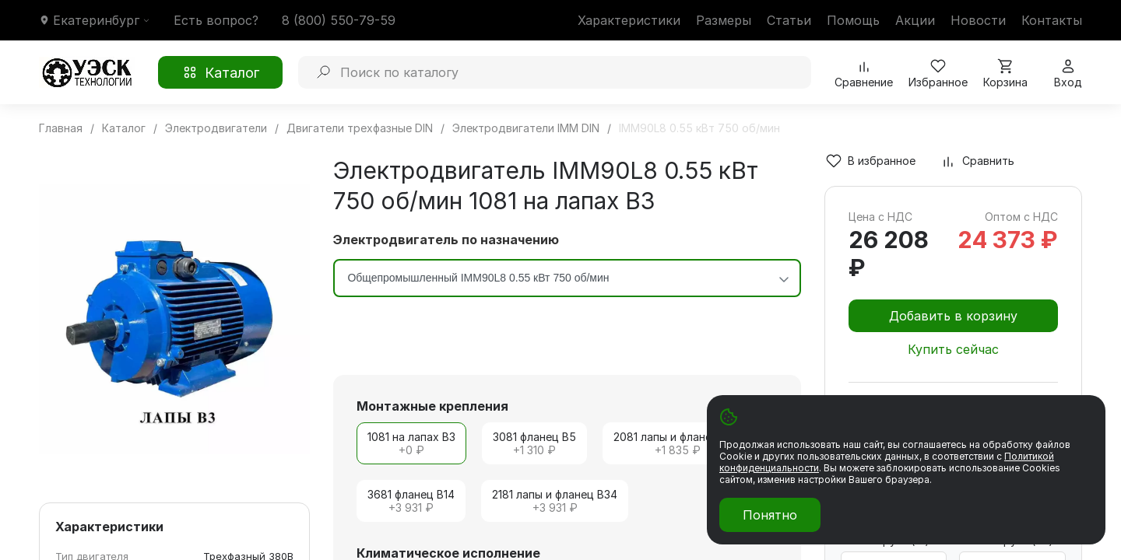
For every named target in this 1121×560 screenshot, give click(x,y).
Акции (915, 20)
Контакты (1051, 20)
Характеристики (629, 20)
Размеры (723, 20)
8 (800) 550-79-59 (338, 20)
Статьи (789, 20)
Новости (978, 20)
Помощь (853, 20)
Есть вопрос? (216, 20)
